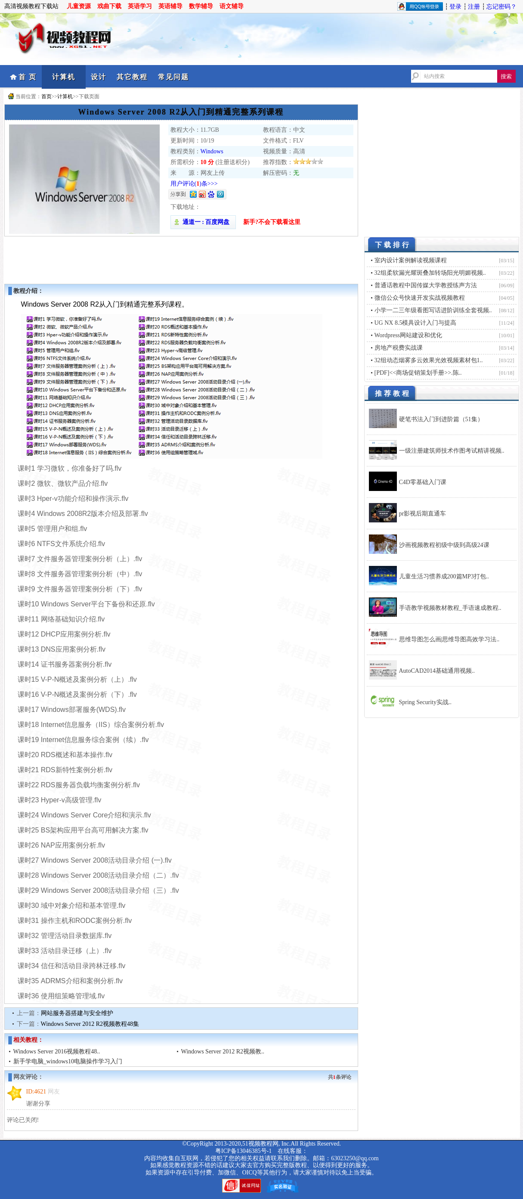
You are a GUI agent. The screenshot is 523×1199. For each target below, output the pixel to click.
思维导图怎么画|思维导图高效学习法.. (449, 639)
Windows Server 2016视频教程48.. (56, 1051)
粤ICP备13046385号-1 (243, 1151)
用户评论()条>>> (194, 183)
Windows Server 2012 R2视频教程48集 (90, 1024)
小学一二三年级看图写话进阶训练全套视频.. (433, 310)
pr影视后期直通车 (422, 513)
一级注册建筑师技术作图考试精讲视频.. (451, 450)
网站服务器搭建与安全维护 (77, 1013)
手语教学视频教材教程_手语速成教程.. (450, 608)
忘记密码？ (501, 6)
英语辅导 (170, 6)
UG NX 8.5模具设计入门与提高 (415, 323)
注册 (474, 6)
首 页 (28, 77)
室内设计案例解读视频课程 (410, 260)
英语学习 (140, 6)
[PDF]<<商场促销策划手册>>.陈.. (418, 373)
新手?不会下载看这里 (271, 222)
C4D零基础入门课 (422, 482)
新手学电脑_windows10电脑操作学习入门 (68, 1061)
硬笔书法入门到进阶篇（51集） (441, 419)
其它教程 (132, 77)
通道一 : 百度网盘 (203, 222)
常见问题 (173, 77)
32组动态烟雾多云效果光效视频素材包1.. (428, 360)
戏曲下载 (109, 6)
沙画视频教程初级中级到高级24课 (444, 545)
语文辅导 (232, 6)
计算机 (63, 77)
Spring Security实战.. (425, 702)
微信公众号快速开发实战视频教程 (419, 298)
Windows (212, 151)
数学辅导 (201, 6)
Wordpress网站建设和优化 (408, 335)
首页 (46, 96)
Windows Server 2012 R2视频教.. (222, 1051)
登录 (455, 6)
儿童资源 (79, 6)
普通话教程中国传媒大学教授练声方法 (425, 285)
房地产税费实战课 (398, 348)
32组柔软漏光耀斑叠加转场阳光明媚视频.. (430, 273)
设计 (98, 77)
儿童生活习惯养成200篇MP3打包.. (444, 576)
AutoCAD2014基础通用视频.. (437, 671)
